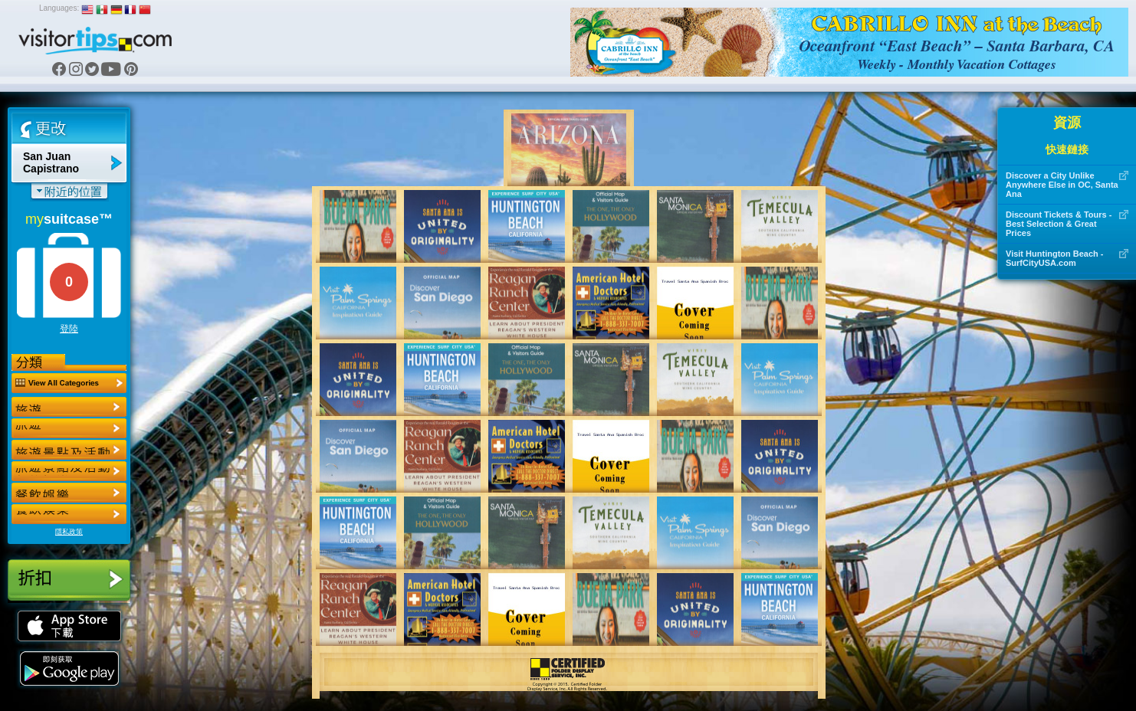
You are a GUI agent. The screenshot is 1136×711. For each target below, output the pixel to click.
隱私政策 (69, 532)
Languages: (59, 8)
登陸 (69, 328)
